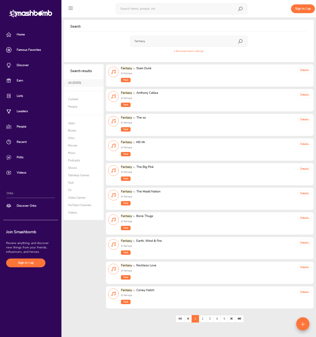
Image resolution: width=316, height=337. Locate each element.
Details (304, 70)
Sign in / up (26, 263)
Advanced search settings (189, 51)
